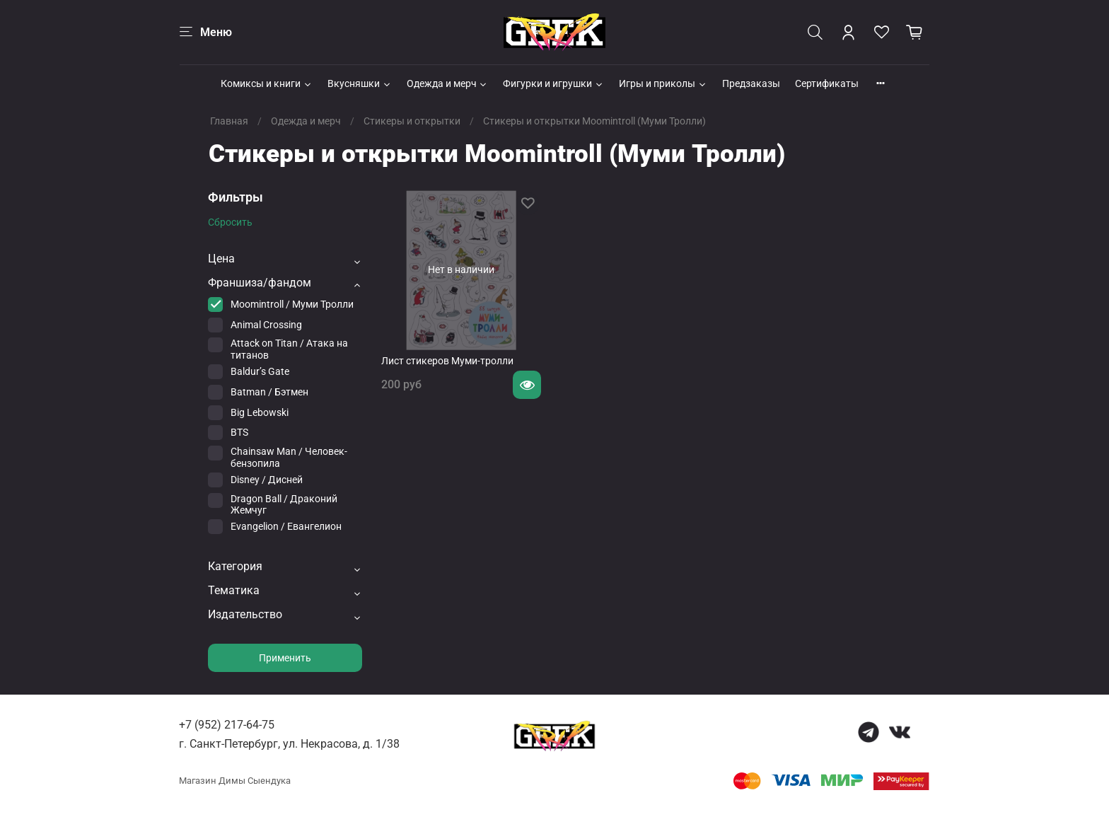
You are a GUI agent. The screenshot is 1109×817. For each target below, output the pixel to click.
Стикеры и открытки (412, 121)
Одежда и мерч (448, 83)
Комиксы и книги (267, 83)
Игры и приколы (663, 83)
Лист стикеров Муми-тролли (447, 360)
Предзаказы (751, 83)
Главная (229, 121)
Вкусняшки (359, 83)
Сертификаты (827, 83)
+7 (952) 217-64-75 (226, 724)
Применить (285, 658)
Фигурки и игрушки (553, 83)
